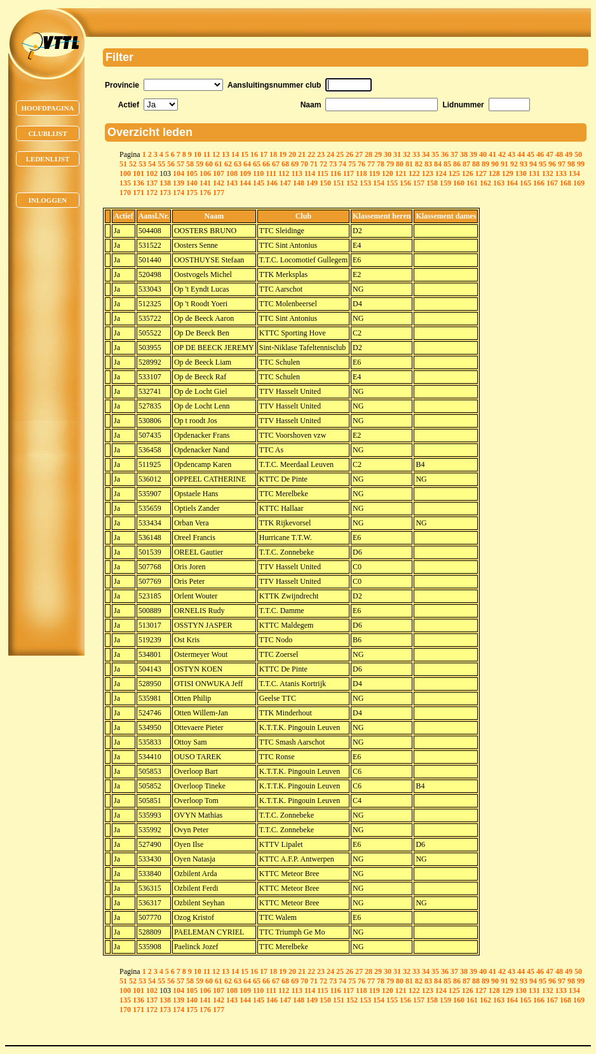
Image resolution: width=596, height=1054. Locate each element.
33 (416, 154)
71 (314, 163)
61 (218, 163)
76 (361, 163)
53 (142, 163)
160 (458, 183)
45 (530, 154)
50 (578, 154)
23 (321, 154)
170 (125, 192)
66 (266, 163)
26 (349, 154)
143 (232, 183)
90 (495, 163)
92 (514, 163)
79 (390, 163)
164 (512, 183)
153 (365, 183)
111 (271, 173)
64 (247, 163)
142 (218, 183)
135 (125, 183)
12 (216, 154)
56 (171, 163)
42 (502, 154)
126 (467, 173)
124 (441, 173)
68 (285, 163)
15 (244, 154)
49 (568, 154)
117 (348, 173)
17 (264, 154)
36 (445, 154)
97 (562, 163)
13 (225, 154)
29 (378, 154)
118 (361, 173)
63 (237, 163)
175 (192, 192)
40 (483, 154)
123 (427, 173)
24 (330, 154)
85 (447, 163)
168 (565, 183)
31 (397, 154)
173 (165, 192)
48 (559, 154)
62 (228, 163)
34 (426, 154)
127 (481, 173)
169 (579, 183)
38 (464, 154)
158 (432, 183)
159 (445, 183)
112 (283, 173)
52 (133, 163)
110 (258, 173)
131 (534, 173)
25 (340, 154)
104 (178, 173)
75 (352, 163)
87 (466, 163)
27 (359, 154)
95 (542, 163)
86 (457, 163)
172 (152, 192)
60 (209, 163)
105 (192, 173)
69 (295, 163)
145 (258, 183)
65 (257, 163)
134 (574, 173)
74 (342, 163)
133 (561, 173)
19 (283, 154)
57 (180, 163)
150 (325, 183)
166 (539, 183)
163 (499, 183)
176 (205, 192)
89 (485, 163)
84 (438, 163)
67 (276, 163)
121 (401, 173)
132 (547, 173)
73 (333, 163)
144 (245, 183)
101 (138, 173)
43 (511, 154)
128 (494, 173)
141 (205, 183)
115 (322, 173)
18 (273, 154)
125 (454, 173)
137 (152, 183)
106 (205, 173)
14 (235, 154)
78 (380, 163)
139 (178, 183)
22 (311, 154)
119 (374, 173)
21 (302, 154)
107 (218, 173)
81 (409, 163)
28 (368, 154)
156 (405, 183)
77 (371, 163)
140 (192, 183)
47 (549, 154)
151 (338, 183)
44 (521, 154)
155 (392, 183)
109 (245, 173)
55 (161, 163)
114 (309, 173)
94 (533, 163)
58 (190, 163)
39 (473, 154)
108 (232, 173)
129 (507, 173)
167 (552, 183)
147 (285, 183)
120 (387, 173)
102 (152, 173)
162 (485, 183)
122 (414, 173)
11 (206, 154)
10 (197, 154)
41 (492, 154)
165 (525, 183)
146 (272, 183)
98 (571, 163)
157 (418, 183)
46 (540, 154)
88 (476, 163)
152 (352, 183)
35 (435, 154)
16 (254, 154)
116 (335, 173)
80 (399, 163)
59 (199, 163)
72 (323, 163)
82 (419, 163)
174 (178, 192)
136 (138, 183)
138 (165, 183)
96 (552, 163)
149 (312, 183)
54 (152, 163)
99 (581, 163)
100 (125, 173)
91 (504, 163)
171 (138, 192)
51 (123, 163)
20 (292, 154)
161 (472, 183)
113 (296, 173)
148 (298, 183)
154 (378, 183)
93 (523, 163)
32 (406, 154)
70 (304, 163)
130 (521, 173)
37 (454, 154)
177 (218, 192)
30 (387, 154)
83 (428, 163)
